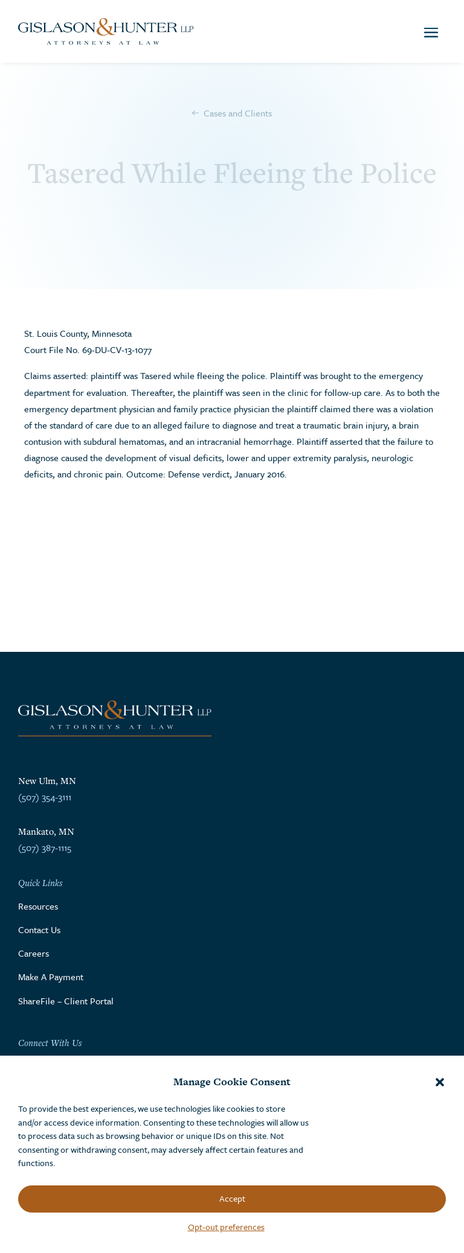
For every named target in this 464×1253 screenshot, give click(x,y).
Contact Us (39, 929)
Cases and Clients (238, 113)
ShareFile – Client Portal (66, 1000)
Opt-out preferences (226, 1226)
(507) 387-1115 (44, 847)
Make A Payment (50, 976)
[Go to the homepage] (105, 31)
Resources (38, 906)
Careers (33, 953)
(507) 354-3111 (44, 796)
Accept (232, 1198)
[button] (440, 1082)
